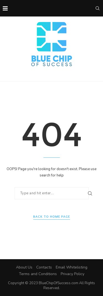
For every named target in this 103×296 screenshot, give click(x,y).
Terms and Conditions (38, 273)
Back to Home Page (51, 216)
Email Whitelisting (71, 267)
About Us (24, 267)
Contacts (44, 267)
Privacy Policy (72, 273)
